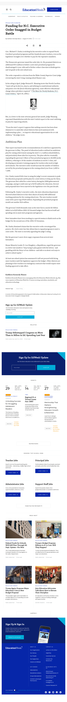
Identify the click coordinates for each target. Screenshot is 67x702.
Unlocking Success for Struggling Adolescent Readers (13, 405)
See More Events (33, 443)
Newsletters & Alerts (35, 673)
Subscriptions (34, 670)
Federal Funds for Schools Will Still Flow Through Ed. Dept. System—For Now (16, 545)
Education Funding (13, 22)
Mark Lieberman (10, 339)
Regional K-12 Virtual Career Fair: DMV (30, 399)
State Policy (19, 288)
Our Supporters (34, 659)
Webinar (8, 398)
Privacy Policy (16, 692)
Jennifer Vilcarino (40, 602)
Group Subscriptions (35, 676)
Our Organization (35, 650)
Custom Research (51, 685)
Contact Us (49, 646)
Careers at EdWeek (35, 662)
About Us (33, 646)
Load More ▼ (33, 613)
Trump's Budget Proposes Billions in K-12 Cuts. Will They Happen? (45, 545)
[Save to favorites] (33, 46)
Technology (49, 16)
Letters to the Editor (51, 650)
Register (9, 423)
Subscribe (54, 9)
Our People (33, 656)
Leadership (11, 16)
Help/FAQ (48, 653)
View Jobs (13, 472)
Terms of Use (9, 692)
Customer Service (51, 656)
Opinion (57, 16)
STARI (17, 425)
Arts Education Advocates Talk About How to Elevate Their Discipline (45, 590)
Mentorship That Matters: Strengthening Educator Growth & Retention (51, 408)
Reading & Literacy (11, 396)
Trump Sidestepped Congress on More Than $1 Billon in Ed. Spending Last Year (25, 334)
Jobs (26, 394)
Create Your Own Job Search (33, 506)
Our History (33, 653)
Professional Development (48, 397)
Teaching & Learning (36, 16)
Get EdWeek (33, 666)
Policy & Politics (22, 16)
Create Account (14, 637)
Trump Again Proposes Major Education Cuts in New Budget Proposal (17, 590)
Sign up (46, 367)
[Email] (24, 367)
